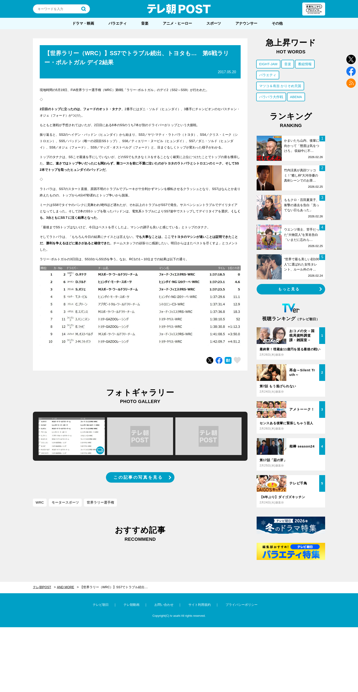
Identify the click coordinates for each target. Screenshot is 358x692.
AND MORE (65, 587)
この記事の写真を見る (138, 477)
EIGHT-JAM (268, 64)
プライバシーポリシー (242, 604)
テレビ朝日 (101, 604)
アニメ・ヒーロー (177, 23)
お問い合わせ (164, 604)
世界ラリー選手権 (100, 502)
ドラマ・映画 (83, 23)
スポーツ (213, 23)
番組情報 (305, 64)
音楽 (144, 23)
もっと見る (289, 289)
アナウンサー (246, 23)
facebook (351, 71)
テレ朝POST (179, 9)
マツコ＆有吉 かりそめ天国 (280, 86)
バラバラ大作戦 (271, 97)
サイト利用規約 (199, 604)
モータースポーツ (65, 502)
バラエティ (117, 23)
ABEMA (296, 97)
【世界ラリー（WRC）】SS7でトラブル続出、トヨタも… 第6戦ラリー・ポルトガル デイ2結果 (116, 587)
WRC (40, 502)
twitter (351, 59)
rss (351, 83)
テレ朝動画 (132, 604)
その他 (277, 23)
